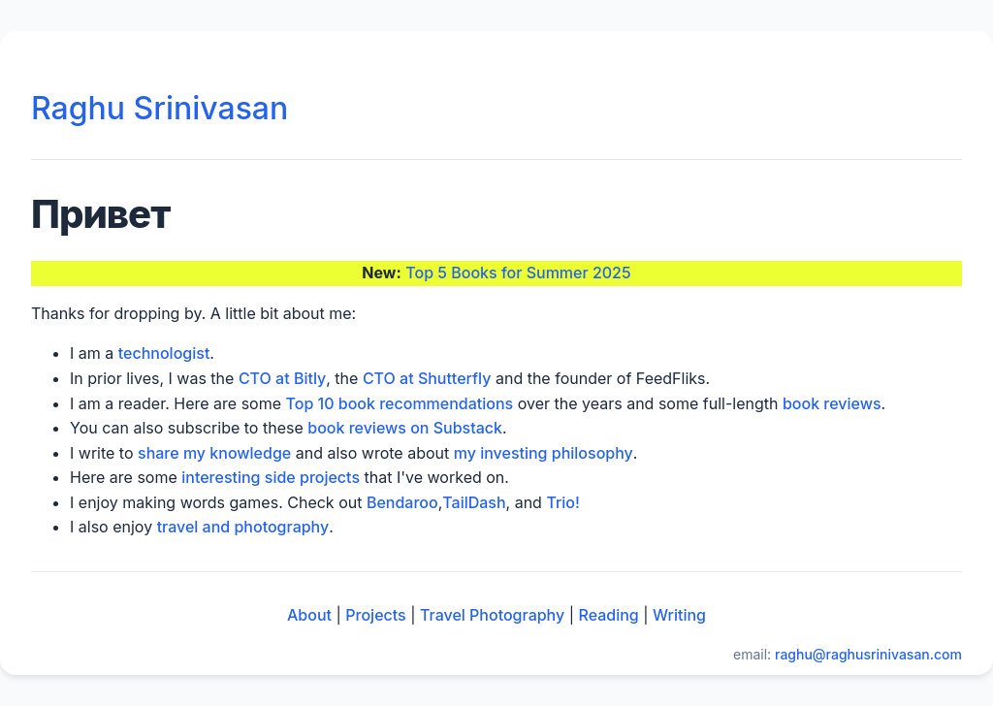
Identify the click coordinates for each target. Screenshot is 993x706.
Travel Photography (492, 615)
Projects (375, 615)
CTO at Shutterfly (427, 378)
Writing (679, 615)
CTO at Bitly (282, 378)
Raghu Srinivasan (159, 108)
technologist (164, 353)
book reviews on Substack (404, 427)
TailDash (473, 502)
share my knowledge (214, 453)
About (309, 615)
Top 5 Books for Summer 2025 (517, 272)
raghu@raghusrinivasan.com (868, 654)
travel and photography (243, 526)
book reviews (832, 403)
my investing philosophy (543, 453)
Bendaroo (402, 502)
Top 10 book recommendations (400, 403)
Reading (609, 615)
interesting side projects (270, 477)
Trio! (562, 502)
